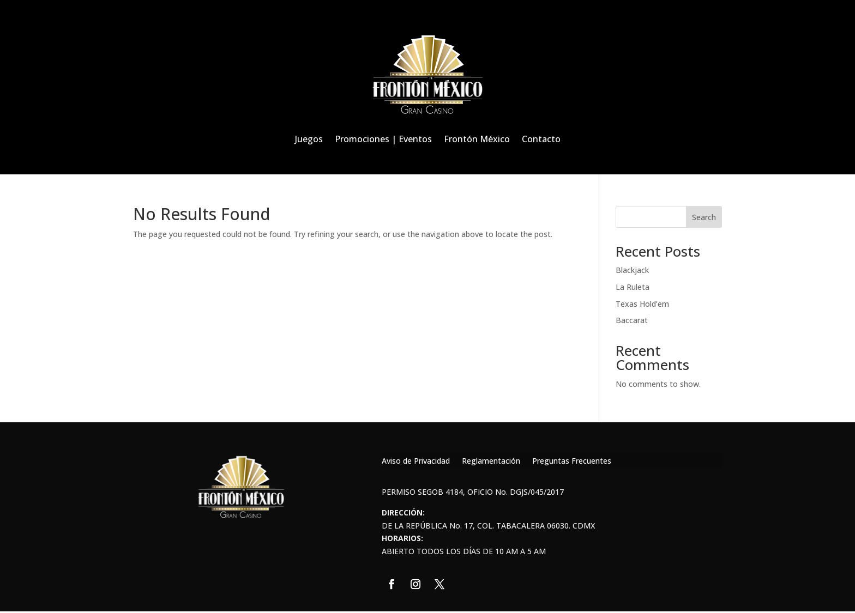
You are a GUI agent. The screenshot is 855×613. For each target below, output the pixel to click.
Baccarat (632, 320)
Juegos (309, 139)
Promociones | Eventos (383, 139)
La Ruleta (632, 287)
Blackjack (632, 270)
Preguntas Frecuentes (571, 461)
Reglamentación (491, 461)
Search (704, 217)
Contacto (541, 139)
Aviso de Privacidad (416, 461)
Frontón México (477, 139)
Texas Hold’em (642, 304)
